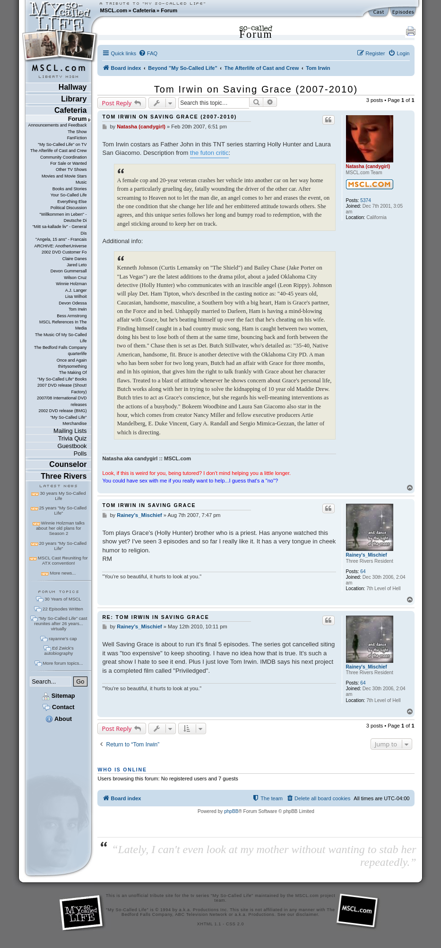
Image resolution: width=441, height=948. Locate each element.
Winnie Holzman (71, 283)
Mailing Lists (69, 430)
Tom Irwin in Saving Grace (149, 505)
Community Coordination (63, 157)
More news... (63, 573)
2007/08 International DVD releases (62, 401)
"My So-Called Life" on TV (62, 144)
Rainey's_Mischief (366, 555)
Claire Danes (74, 258)
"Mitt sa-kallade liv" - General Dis (60, 229)
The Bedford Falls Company (60, 347)
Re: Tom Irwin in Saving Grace (155, 617)
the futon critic (209, 152)
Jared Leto (76, 264)
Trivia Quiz (72, 438)
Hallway (73, 87)
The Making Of (73, 372)
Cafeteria (144, 10)
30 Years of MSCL (62, 598)
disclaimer (307, 914)
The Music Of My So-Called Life (60, 337)
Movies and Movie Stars (64, 176)
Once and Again (72, 360)
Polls (80, 453)
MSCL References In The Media (63, 325)
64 (362, 571)
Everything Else (71, 201)
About (58, 718)
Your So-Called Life (69, 195)
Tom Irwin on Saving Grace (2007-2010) (256, 89)
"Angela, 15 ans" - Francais (60, 239)
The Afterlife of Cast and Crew (58, 150)
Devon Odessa (72, 303)
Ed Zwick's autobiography (59, 650)
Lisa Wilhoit (76, 296)
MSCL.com (113, 10)
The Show (77, 131)
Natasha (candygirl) (368, 166)
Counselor (67, 464)
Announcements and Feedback (57, 125)
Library (73, 99)
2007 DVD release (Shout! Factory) (62, 388)
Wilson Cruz (75, 277)
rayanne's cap (63, 638)
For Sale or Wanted (68, 163)
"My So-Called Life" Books (61, 379)
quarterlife (77, 353)
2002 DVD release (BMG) (62, 410)
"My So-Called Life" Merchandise (68, 420)
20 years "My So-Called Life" (62, 546)
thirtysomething (72, 366)
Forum (169, 10)
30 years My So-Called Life (63, 496)
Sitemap (58, 695)
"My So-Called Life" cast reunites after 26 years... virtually (60, 623)
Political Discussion (69, 207)
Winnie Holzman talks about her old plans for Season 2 (60, 528)
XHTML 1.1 (209, 924)
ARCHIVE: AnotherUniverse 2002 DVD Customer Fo (60, 249)
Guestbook (72, 445)
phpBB (231, 811)
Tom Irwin (77, 309)
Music (81, 182)
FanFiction (77, 137)
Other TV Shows (71, 169)
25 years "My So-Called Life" (62, 510)
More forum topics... (63, 663)
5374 (365, 200)
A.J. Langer (76, 290)
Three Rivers (64, 476)
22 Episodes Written (63, 608)
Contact (58, 707)
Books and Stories (69, 188)
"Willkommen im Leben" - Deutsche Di (63, 217)
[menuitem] (147, 53)
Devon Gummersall (69, 271)
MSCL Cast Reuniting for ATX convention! (63, 560)
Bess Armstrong (71, 315)
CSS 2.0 (235, 924)
